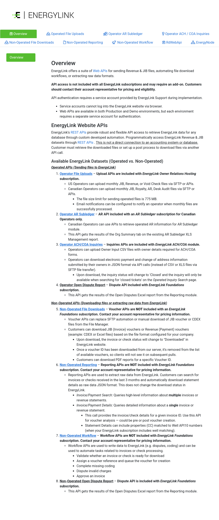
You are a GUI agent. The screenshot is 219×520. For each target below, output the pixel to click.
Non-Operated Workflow (78, 436)
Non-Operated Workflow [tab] (132, 42)
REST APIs (78, 132)
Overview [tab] (18, 34)
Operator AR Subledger (77, 214)
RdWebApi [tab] (172, 42)
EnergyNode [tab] (202, 42)
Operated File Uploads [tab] (65, 34)
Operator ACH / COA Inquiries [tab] (185, 34)
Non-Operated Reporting (78, 365)
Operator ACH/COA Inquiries (81, 245)
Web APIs (100, 71)
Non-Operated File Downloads (82, 309)
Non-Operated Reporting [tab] (83, 42)
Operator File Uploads (76, 174)
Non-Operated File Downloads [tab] (29, 42)
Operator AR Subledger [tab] (122, 34)
